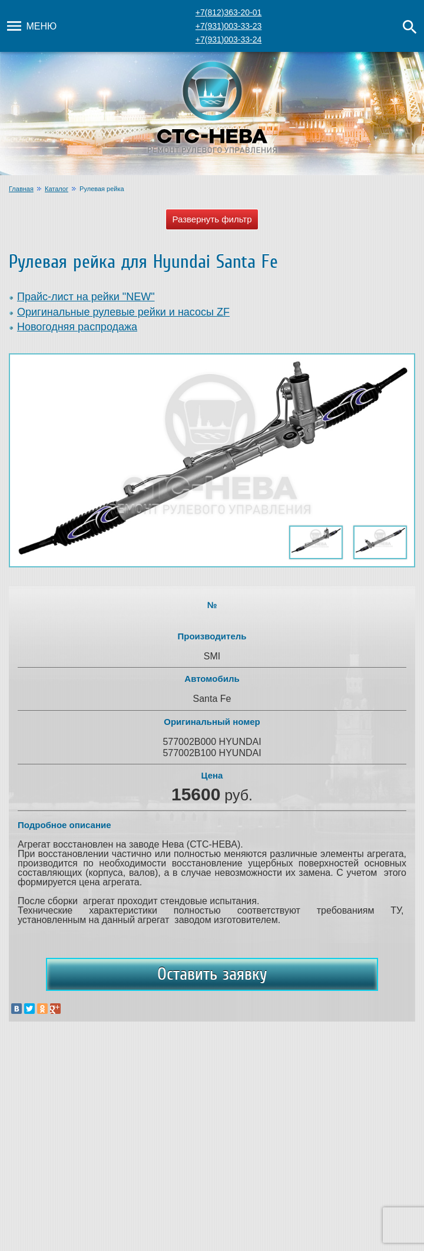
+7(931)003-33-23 (228, 26)
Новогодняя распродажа (77, 327)
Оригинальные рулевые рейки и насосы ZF (123, 312)
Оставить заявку (212, 974)
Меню (31, 26)
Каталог (56, 188)
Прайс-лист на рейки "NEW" (86, 297)
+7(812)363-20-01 (228, 12)
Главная (21, 188)
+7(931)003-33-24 (228, 39)
